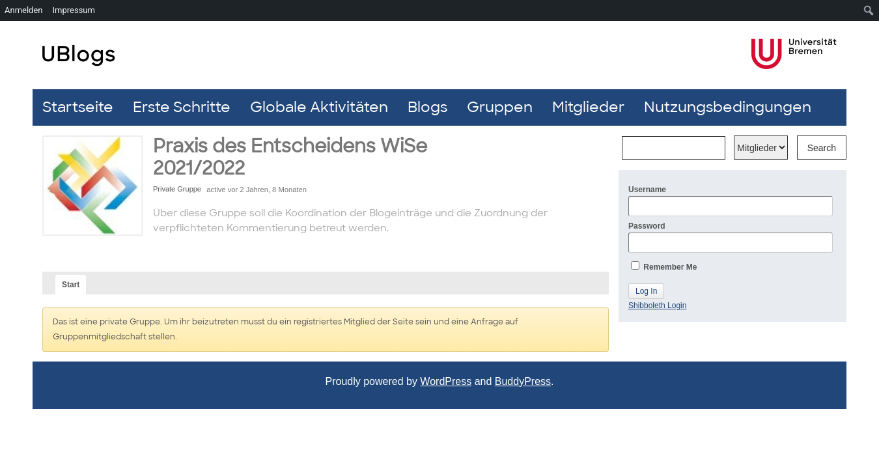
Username (730, 200)
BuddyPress (523, 381)
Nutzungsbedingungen (727, 107)
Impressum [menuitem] (74, 10)
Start (70, 284)
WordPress (445, 381)
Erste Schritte (181, 107)
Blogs (427, 107)
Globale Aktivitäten (319, 107)
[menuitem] (869, 10)
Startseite (77, 107)
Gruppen (500, 107)
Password (730, 237)
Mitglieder (588, 107)
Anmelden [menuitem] (24, 10)
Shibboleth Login (657, 305)
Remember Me (664, 266)
